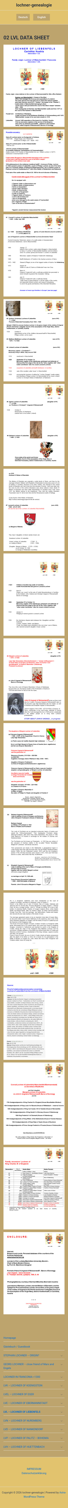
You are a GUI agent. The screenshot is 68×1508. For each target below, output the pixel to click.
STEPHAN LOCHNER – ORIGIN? (21, 1355)
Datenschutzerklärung (34, 1473)
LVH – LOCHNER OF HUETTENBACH (24, 1446)
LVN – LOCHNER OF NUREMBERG (22, 1420)
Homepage (9, 1337)
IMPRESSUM (34, 1469)
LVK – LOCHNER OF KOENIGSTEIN (22, 1385)
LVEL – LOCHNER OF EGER (18, 1394)
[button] (23, 17)
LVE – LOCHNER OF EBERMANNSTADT (25, 1403)
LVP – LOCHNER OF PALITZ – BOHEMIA (26, 1438)
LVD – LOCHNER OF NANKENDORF (23, 1429)
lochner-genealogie (34, 5)
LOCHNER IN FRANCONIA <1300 (21, 1376)
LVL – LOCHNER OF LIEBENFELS (21, 1411)
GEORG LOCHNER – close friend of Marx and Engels (28, 1366)
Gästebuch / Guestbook (16, 1346)
